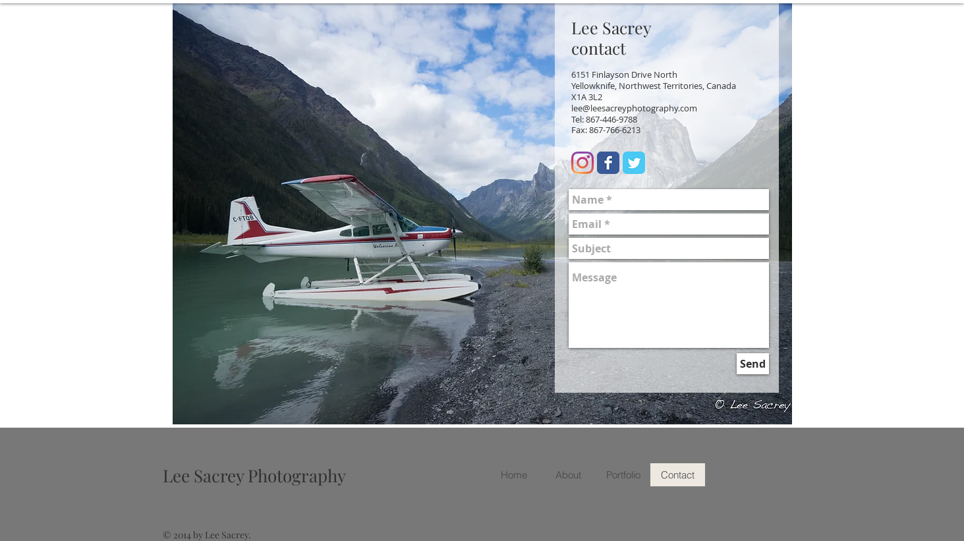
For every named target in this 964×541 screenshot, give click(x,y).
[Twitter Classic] (634, 163)
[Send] (753, 363)
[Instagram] (582, 163)
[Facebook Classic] (608, 163)
